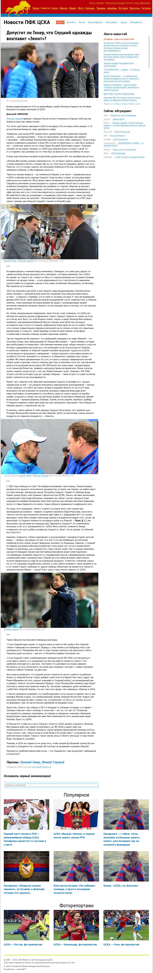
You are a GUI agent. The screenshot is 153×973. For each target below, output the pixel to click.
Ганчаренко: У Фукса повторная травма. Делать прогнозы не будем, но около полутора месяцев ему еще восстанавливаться (121, 47)
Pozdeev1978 (109, 143)
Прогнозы (134, 8)
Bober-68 (108, 132)
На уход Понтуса (117, 135)
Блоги (55, 8)
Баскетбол (71, 22)
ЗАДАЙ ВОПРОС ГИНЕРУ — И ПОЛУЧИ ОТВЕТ (123, 144)
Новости (45, 8)
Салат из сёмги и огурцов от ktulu (130, 157)
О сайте (7, 966)
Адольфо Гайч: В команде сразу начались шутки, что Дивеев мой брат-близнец (122, 99)
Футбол (60, 22)
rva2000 (107, 139)
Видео (72, 8)
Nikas (106, 153)
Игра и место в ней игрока (124, 149)
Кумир (36, 8)
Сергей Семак (25, 475)
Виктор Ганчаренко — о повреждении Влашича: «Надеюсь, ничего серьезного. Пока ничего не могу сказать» (121, 79)
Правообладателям (31, 966)
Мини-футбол (112, 22)
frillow (106, 123)
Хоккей (82, 22)
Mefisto (107, 149)
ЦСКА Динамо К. (120, 139)
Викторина (45, 966)
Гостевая (146, 8)
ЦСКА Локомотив (122, 132)
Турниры (101, 8)
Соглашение (16, 966)
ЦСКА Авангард (118, 153)
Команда (90, 8)
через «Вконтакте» (142, 3)
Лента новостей (115, 34)
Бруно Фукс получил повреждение (119, 94)
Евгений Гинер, (30, 762)
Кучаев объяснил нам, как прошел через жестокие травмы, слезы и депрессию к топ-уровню (122, 57)
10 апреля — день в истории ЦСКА (119, 39)
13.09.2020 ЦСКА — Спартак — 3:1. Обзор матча (122, 71)
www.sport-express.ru (41, 767)
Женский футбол (95, 22)
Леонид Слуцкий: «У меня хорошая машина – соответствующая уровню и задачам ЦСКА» (124, 125)
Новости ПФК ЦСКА (27, 22)
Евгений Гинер (10, 261)
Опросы (63, 8)
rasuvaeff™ (21, 969)
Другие (124, 22)
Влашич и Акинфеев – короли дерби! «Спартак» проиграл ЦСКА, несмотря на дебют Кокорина (121, 87)
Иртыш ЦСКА (118, 119)
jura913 (107, 119)
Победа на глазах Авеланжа (123, 115)
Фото (81, 8)
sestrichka (108, 157)
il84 (105, 135)
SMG (106, 115)
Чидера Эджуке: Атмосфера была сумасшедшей (119, 64)
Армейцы (112, 8)
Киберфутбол (136, 22)
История (123, 8)
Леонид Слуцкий (15, 118)
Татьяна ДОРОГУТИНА (19, 101)
